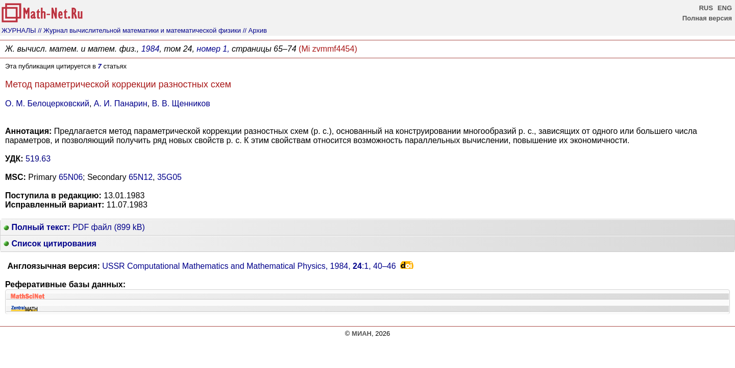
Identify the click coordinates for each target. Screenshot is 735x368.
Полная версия (707, 18)
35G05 (169, 177)
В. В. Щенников (181, 103)
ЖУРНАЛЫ (19, 30)
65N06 (71, 177)
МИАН (362, 333)
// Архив (255, 30)
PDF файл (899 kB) (74, 227)
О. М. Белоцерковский (47, 103)
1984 (150, 48)
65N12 (141, 177)
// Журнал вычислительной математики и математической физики (139, 30)
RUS (706, 8)
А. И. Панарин (121, 103)
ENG (725, 8)
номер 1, (213, 48)
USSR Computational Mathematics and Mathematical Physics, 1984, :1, (249, 266)
